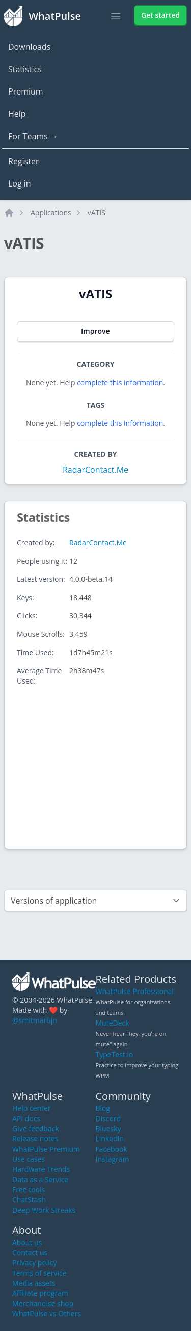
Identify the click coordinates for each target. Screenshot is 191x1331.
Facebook (111, 1149)
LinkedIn (110, 1138)
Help (17, 113)
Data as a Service (40, 1179)
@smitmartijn (34, 1020)
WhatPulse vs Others (46, 1313)
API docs (26, 1118)
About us (27, 1242)
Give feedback (35, 1128)
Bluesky (108, 1128)
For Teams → (33, 136)
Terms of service (39, 1273)
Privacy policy (34, 1262)
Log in (19, 183)
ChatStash (29, 1199)
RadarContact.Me (95, 469)
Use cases (28, 1159)
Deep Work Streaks (43, 1210)
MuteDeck (112, 1023)
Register (23, 161)
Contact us (29, 1252)
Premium (25, 91)
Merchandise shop (42, 1303)
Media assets (34, 1283)
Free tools (28, 1189)
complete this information (120, 382)
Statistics (25, 69)
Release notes (35, 1138)
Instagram (112, 1159)
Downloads (29, 46)
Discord (108, 1118)
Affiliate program (40, 1293)
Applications (51, 213)
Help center (31, 1108)
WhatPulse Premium (46, 1149)
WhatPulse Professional (135, 991)
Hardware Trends (41, 1169)
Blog (103, 1108)
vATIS (96, 213)
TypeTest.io (114, 1054)
